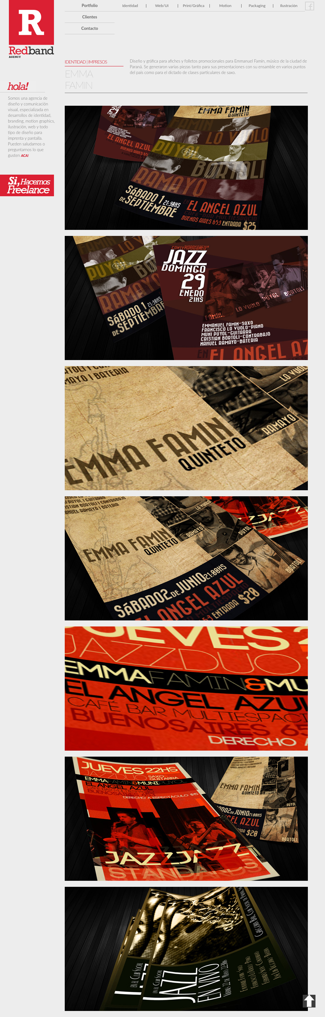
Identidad (130, 5)
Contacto (89, 28)
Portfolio (90, 5)
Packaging (257, 5)
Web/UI (162, 5)
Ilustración (289, 5)
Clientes (89, 16)
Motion (225, 5)
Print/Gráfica (193, 5)
